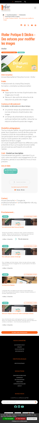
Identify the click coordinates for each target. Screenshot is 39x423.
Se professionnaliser (12, 15)
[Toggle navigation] (35, 8)
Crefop (19, 386)
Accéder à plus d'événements (19, 332)
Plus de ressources (21, 239)
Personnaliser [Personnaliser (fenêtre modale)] (32, 418)
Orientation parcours (19, 375)
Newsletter (17, 1)
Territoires (19, 381)
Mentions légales (19, 363)
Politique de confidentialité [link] (19, 421)
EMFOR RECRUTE (19, 351)
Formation (19, 377)
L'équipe (19, 347)
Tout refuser (20, 418)
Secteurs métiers (19, 379)
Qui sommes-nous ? (19, 345)
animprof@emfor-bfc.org (27, 202)
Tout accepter (8, 418)
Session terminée (19, 182)
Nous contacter (19, 349)
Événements (22, 15)
